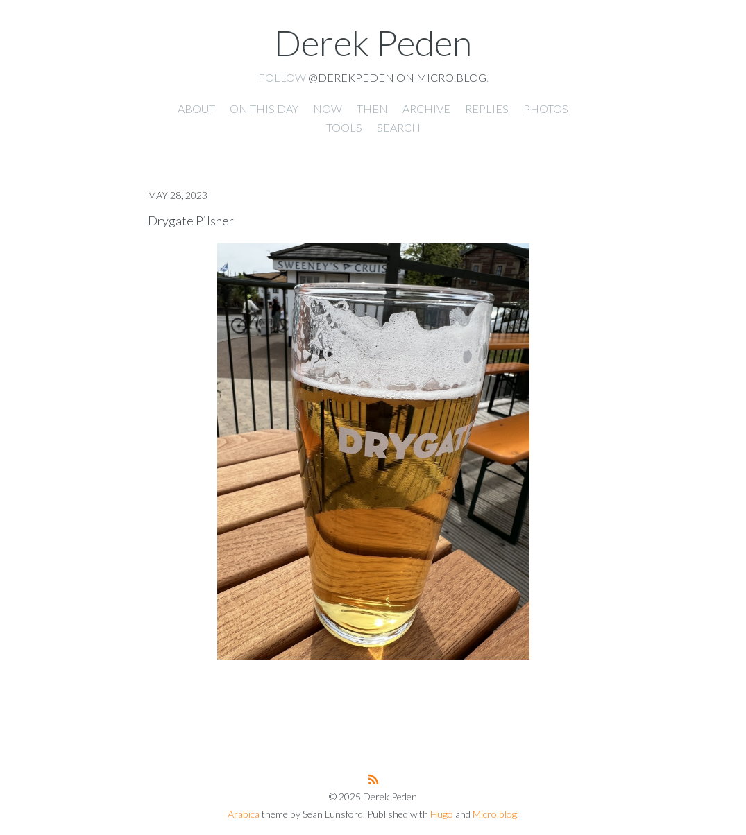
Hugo (441, 814)
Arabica (244, 814)
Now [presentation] (327, 108)
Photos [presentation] (545, 108)
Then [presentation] (372, 108)
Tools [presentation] (344, 127)
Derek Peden (373, 42)
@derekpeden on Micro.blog (397, 77)
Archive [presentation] (426, 108)
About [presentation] (196, 108)
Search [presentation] (399, 127)
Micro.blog (495, 814)
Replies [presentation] (487, 108)
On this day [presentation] (264, 108)
